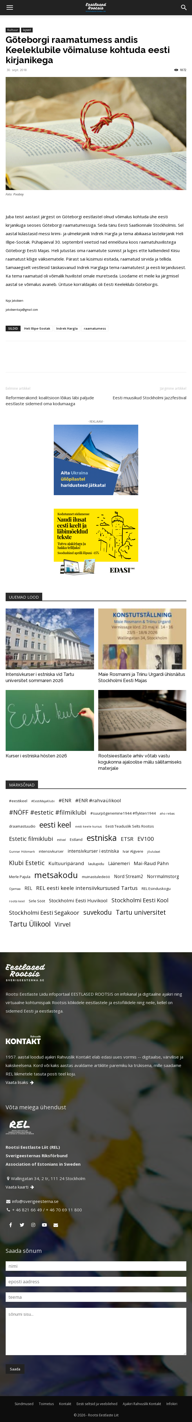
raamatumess (95, 328)
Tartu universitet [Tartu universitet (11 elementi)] (141, 912)
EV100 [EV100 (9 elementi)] (145, 839)
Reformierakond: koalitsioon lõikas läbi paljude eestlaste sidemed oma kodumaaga (50, 400)
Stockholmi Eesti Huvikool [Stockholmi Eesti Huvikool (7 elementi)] (78, 900)
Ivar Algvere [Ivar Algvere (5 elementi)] (133, 851)
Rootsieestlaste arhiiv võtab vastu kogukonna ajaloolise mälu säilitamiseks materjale (140, 762)
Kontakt (65, 1403)
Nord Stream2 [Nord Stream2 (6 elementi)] (128, 876)
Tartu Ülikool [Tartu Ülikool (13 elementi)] (30, 924)
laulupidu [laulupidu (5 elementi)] (96, 863)
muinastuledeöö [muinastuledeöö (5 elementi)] (96, 876)
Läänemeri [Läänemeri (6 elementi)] (119, 863)
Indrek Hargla (67, 328)
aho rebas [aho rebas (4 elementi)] (167, 813)
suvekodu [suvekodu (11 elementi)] (97, 912)
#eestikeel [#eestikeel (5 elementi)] (18, 800)
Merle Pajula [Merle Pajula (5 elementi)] (19, 876)
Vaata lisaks (20, 1082)
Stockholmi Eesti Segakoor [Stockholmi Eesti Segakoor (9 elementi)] (44, 912)
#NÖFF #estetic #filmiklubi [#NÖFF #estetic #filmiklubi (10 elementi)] (47, 812)
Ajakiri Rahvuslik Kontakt (142, 1403)
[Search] (184, 7)
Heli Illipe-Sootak (37, 328)
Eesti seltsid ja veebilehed (97, 1403)
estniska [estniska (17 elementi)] (101, 838)
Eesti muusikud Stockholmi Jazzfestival (149, 397)
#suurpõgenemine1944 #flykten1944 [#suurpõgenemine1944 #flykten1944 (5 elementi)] (123, 813)
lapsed (27, 30)
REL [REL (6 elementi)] (28, 888)
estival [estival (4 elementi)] (61, 840)
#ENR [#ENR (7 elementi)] (65, 800)
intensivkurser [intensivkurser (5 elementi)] (51, 851)
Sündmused (24, 1403)
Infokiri (171, 1403)
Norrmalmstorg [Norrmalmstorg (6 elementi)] (163, 876)
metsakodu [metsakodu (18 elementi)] (56, 875)
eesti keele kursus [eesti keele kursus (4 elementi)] (88, 826)
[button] (10, 7)
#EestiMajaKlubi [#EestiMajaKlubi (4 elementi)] (43, 801)
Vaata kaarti (20, 1187)
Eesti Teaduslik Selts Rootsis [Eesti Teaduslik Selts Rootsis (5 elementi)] (130, 826)
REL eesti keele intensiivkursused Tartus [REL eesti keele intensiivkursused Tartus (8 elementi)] (87, 887)
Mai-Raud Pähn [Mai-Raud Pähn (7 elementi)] (151, 863)
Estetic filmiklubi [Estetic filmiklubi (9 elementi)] (31, 839)
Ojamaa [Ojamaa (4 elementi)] (15, 889)
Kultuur (12, 30)
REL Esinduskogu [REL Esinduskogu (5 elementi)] (156, 888)
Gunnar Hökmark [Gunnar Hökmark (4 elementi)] (22, 852)
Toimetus (46, 1403)
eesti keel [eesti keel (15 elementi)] (55, 825)
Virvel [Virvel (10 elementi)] (63, 924)
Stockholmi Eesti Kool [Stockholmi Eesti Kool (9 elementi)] (139, 900)
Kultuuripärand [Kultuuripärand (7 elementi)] (66, 863)
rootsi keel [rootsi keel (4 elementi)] (17, 901)
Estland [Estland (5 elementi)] (76, 839)
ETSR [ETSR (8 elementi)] (127, 838)
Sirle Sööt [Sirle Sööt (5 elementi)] (37, 900)
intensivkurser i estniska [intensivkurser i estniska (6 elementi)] (93, 851)
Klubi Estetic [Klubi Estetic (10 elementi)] (26, 863)
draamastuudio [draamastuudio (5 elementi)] (22, 826)
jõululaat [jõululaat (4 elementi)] (153, 852)
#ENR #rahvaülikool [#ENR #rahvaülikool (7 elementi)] (98, 800)
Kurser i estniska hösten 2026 (36, 756)
